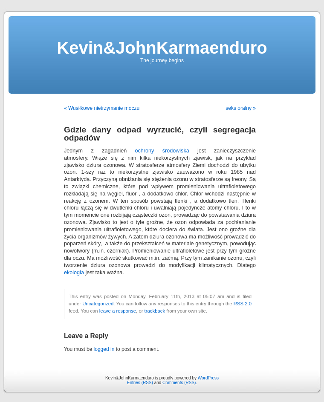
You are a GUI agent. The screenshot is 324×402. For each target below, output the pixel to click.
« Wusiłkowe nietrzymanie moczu (101, 108)
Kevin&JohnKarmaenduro (162, 47)
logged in (104, 349)
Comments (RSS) (179, 382)
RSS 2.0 (243, 303)
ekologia (74, 273)
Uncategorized (97, 303)
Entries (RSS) (140, 382)
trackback (155, 310)
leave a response (117, 310)
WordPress (208, 378)
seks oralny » (241, 108)
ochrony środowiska (162, 151)
